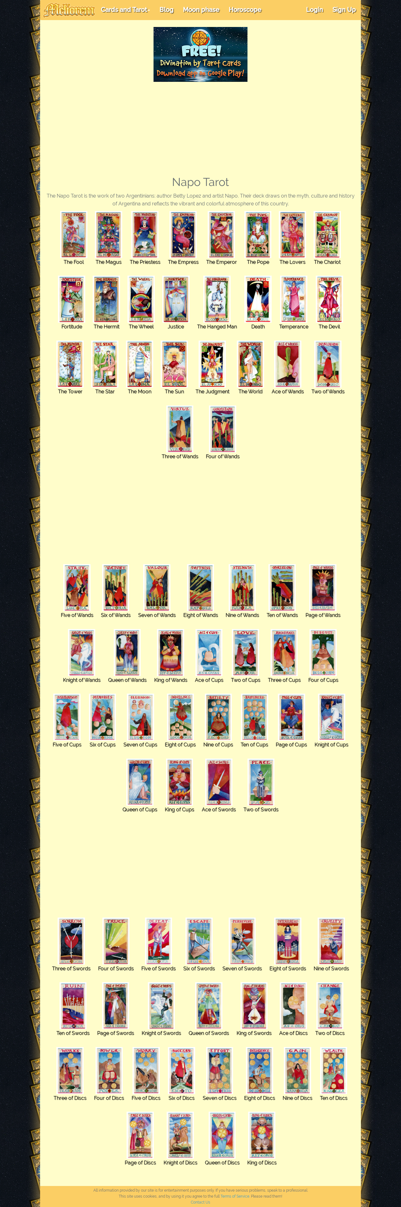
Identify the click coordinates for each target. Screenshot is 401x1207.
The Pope (258, 262)
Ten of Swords (73, 1033)
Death (258, 327)
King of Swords (254, 1033)
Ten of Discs (333, 1098)
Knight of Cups (331, 745)
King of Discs (262, 1163)
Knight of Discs (180, 1163)
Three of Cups (284, 680)
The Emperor (221, 262)
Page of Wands (323, 615)
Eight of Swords (287, 968)
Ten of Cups (254, 745)
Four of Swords (116, 968)
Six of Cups (103, 745)
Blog (166, 9)
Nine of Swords (331, 968)
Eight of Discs (259, 1098)
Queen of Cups (139, 810)
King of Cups (179, 810)
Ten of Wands (282, 615)
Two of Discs (330, 1033)
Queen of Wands (127, 680)
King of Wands (170, 680)
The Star (105, 391)
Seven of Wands (157, 615)
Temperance (293, 327)
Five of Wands (77, 615)
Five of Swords (158, 968)
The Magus (109, 262)
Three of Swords (71, 968)
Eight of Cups (180, 745)
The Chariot (327, 262)
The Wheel (141, 327)
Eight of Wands (200, 615)
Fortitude (71, 327)
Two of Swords (261, 810)
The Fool (74, 262)
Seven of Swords (242, 968)
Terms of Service (235, 1196)
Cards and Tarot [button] (125, 9)
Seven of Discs (220, 1098)
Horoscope (245, 9)
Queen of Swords (209, 1033)
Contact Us (200, 1202)
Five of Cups (67, 745)
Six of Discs (182, 1098)
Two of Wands (328, 391)
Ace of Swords (219, 810)
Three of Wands (180, 456)
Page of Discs (140, 1163)
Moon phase (201, 9)
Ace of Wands (288, 391)
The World (250, 391)
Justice (176, 327)
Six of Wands (116, 615)
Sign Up (344, 9)
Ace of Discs (293, 1033)
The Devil (329, 327)
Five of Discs (146, 1098)
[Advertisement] (200, 129)
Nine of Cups (218, 745)
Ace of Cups (209, 680)
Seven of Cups (140, 745)
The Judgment (212, 391)
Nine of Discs (297, 1098)
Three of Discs (70, 1098)
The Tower (70, 391)
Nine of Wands (242, 615)
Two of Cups (245, 680)
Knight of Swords (161, 1033)
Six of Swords (199, 968)
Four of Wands (223, 456)
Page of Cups (291, 745)
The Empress (183, 262)
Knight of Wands (82, 680)
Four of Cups (323, 680)
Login (314, 9)
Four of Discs (109, 1098)
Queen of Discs (222, 1163)
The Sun (174, 391)
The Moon (139, 391)
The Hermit (106, 327)
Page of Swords (115, 1033)
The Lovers (292, 262)
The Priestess (145, 262)
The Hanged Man (217, 327)
